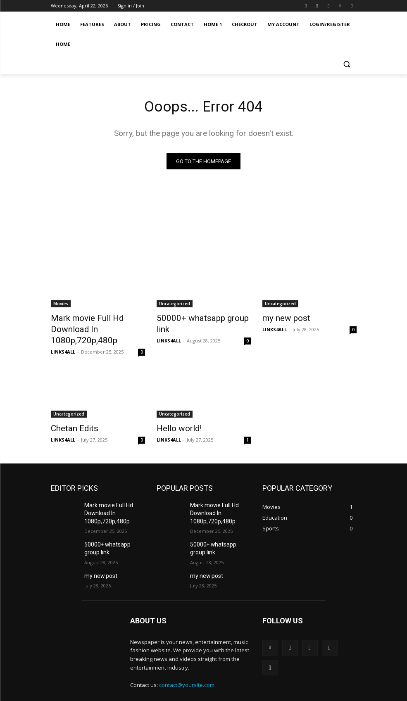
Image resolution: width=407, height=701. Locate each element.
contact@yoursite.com (186, 664)
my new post (282, 319)
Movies (60, 305)
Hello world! (175, 414)
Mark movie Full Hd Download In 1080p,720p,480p (97, 323)
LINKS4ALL (63, 338)
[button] (347, 64)
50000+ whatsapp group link (201, 319)
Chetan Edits (70, 414)
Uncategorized (174, 305)
